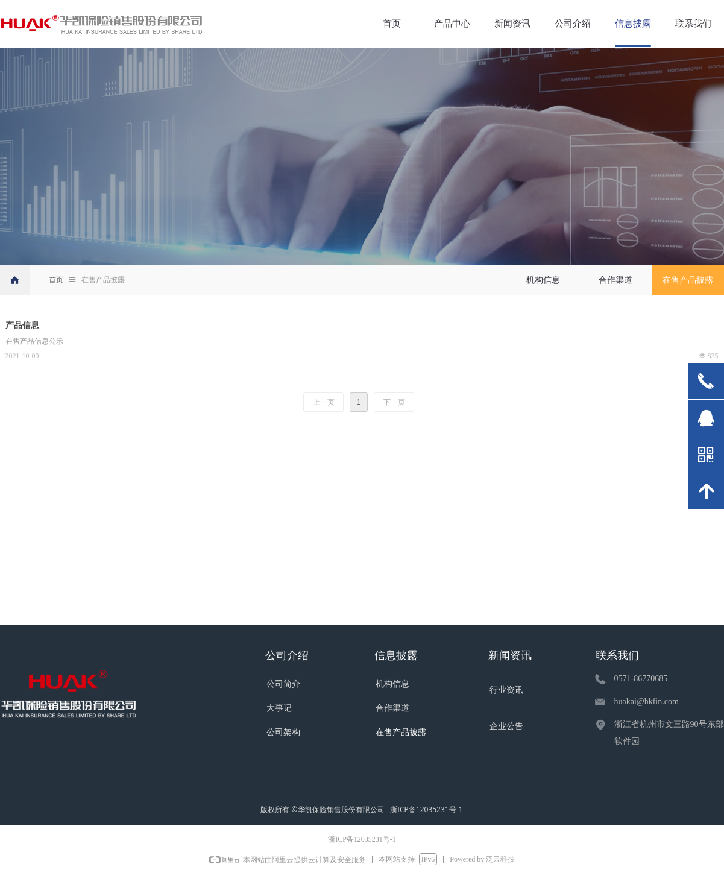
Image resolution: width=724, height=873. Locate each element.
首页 (56, 280)
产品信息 (22, 325)
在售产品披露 (103, 280)
